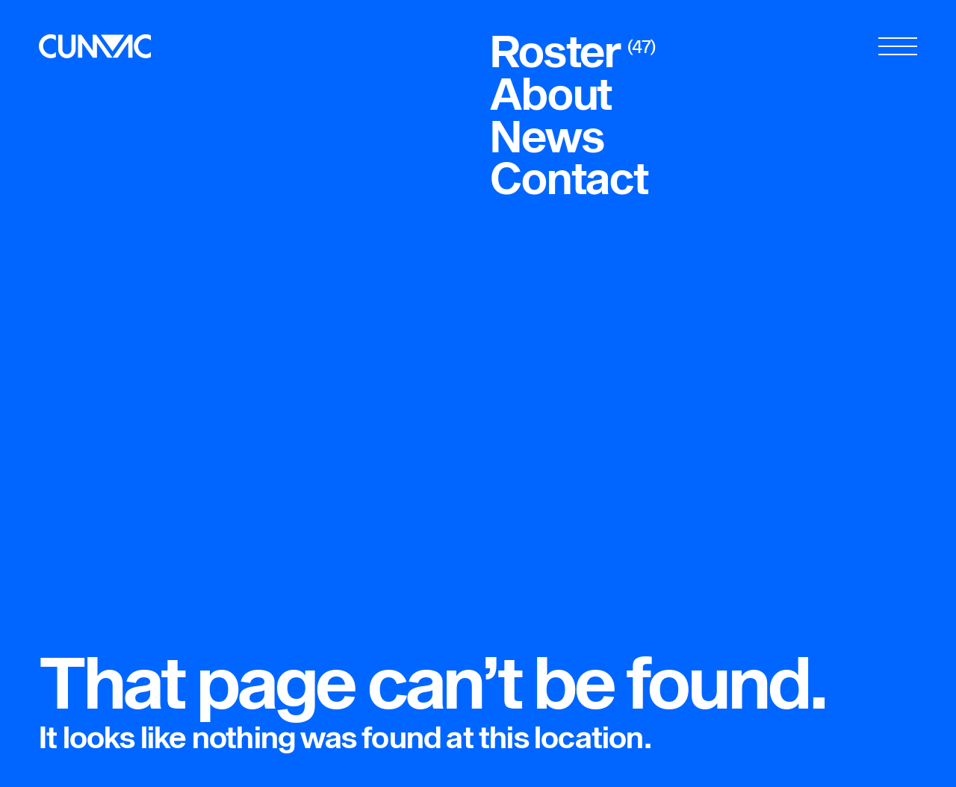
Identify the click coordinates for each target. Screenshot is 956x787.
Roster (555, 50)
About (551, 93)
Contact (569, 177)
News (546, 135)
